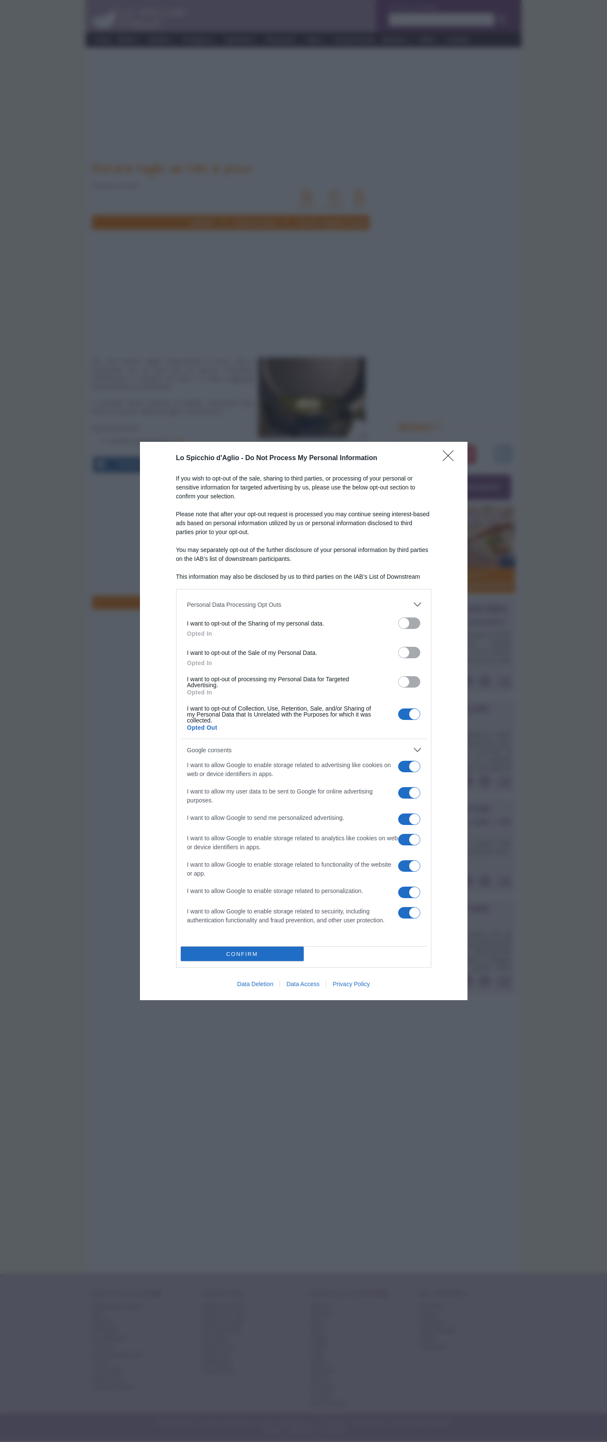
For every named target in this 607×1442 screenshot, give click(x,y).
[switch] (409, 623)
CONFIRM (242, 954)
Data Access (302, 984)
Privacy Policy (351, 984)
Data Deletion (255, 984)
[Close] (451, 458)
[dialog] (303, 721)
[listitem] (303, 604)
